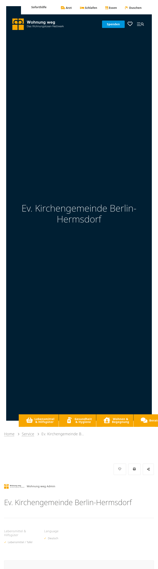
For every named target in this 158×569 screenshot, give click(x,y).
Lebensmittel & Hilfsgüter (40, 420)
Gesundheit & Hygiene (79, 420)
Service (28, 433)
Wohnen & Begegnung (116, 420)
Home (9, 433)
